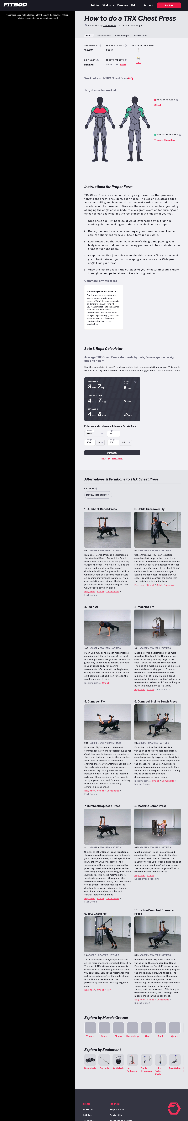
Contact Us (116, 1115)
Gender (90, 431)
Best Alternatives (98, 495)
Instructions (104, 36)
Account (148, 5)
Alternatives (140, 36)
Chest (157, 105)
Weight (90, 440)
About (88, 36)
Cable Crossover (166, 585)
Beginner (89, 591)
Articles (95, 5)
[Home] (15, 5)
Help (133, 5)
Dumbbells (112, 591)
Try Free (169, 5)
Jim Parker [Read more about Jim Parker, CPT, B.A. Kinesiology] (109, 25)
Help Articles (117, 1110)
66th (123, 64)
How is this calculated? (112, 459)
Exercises (122, 5)
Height (112, 440)
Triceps (158, 139)
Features (88, 1110)
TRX (138, 62)
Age (111, 431)
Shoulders (169, 139)
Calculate (112, 452)
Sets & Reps (122, 36)
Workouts (108, 5)
